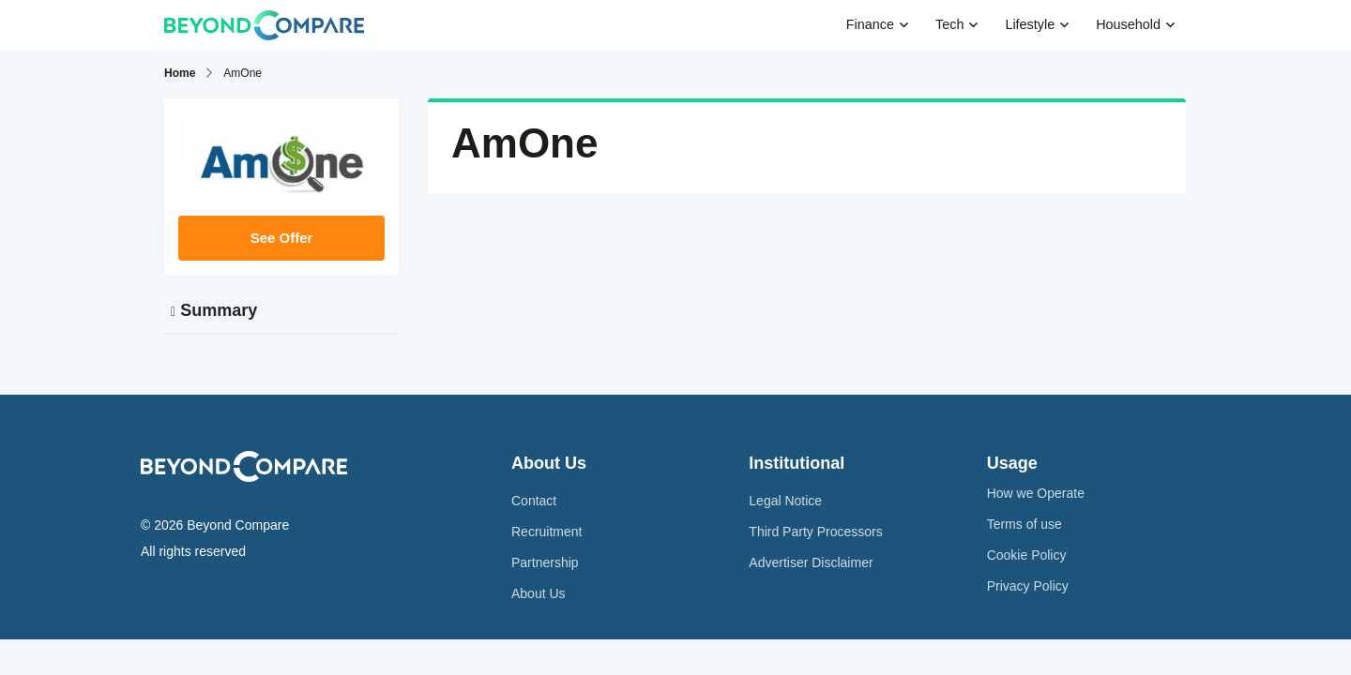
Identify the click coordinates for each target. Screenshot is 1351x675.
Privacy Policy (1028, 585)
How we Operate (1036, 493)
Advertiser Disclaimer (811, 562)
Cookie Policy (1027, 555)
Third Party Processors (815, 531)
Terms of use (1024, 524)
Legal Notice (785, 500)
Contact (533, 500)
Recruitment (546, 531)
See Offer (281, 238)
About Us (538, 593)
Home (179, 73)
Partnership (545, 562)
